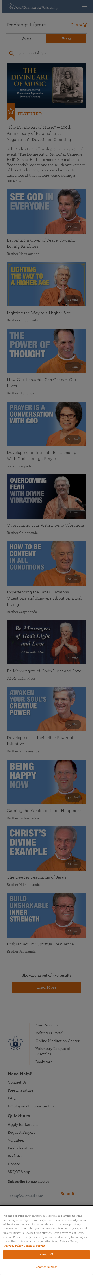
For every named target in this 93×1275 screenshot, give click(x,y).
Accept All (46, 1254)
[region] (46, 1240)
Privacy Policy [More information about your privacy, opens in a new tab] (13, 1245)
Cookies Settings (46, 1267)
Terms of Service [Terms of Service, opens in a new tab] (35, 1245)
